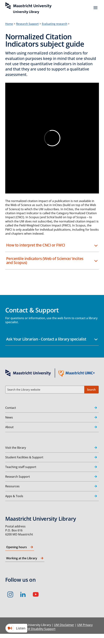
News (9, 417)
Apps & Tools (14, 496)
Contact (10, 408)
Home (9, 24)
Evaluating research (54, 24)
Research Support (27, 24)
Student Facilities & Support (24, 457)
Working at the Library (21, 558)
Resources (12, 486)
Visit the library (15, 448)
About (9, 427)
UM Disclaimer (64, 625)
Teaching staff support (20, 467)
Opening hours (16, 547)
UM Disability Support (40, 629)
